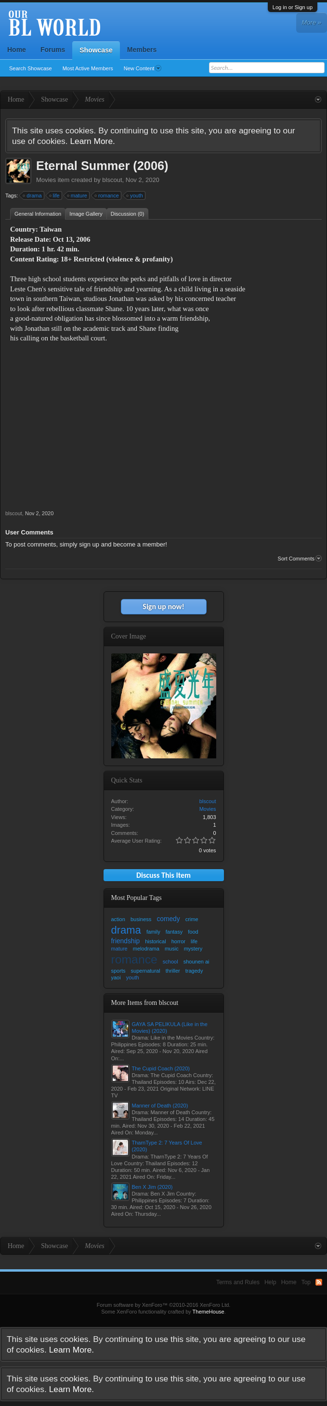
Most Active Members (88, 68)
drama (32, 195)
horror (178, 941)
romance (107, 195)
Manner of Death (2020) (160, 1105)
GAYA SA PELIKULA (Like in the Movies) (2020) (170, 1027)
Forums (52, 49)
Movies (46, 179)
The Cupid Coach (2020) (161, 1068)
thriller (173, 971)
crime (191, 919)
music (172, 948)
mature (77, 195)
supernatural (145, 971)
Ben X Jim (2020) (152, 1187)
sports (118, 971)
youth (135, 195)
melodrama (146, 948)
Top (306, 1282)
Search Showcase (30, 68)
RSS (318, 1282)
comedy (168, 919)
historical (155, 941)
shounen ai (196, 961)
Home (16, 49)
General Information (37, 214)
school (170, 961)
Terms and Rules (238, 1282)
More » (311, 22)
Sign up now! (163, 606)
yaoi (116, 977)
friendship (125, 941)
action (118, 919)
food (193, 932)
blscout (112, 179)
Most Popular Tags (136, 897)
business (141, 919)
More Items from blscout (145, 1002)
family (153, 932)
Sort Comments (300, 558)
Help (270, 1282)
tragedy (194, 971)
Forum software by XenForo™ (164, 1305)
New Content (143, 68)
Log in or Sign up (293, 7)
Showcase (95, 50)
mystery (193, 948)
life (55, 195)
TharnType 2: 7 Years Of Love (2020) (167, 1146)
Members (142, 49)
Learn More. (92, 141)
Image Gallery (85, 214)
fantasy (174, 932)
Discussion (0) (127, 214)
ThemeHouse (208, 1312)
